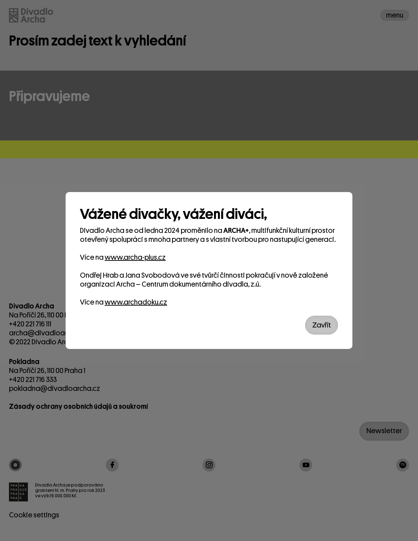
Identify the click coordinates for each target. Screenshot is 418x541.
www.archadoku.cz (136, 302)
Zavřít (321, 325)
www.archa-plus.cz (135, 257)
